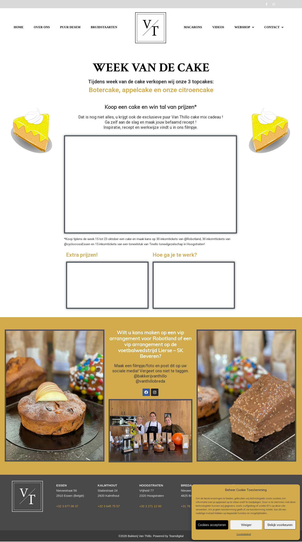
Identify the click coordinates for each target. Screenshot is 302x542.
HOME (18, 27)
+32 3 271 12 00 (150, 506)
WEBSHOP (244, 27)
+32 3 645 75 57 (109, 506)
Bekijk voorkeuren (280, 525)
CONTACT (273, 27)
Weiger (246, 525)
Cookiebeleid (243, 534)
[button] (244, 27)
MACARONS (193, 27)
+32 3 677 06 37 (67, 506)
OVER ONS (42, 27)
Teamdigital (176, 536)
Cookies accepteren (212, 525)
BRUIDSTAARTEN (104, 27)
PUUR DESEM (70, 27)
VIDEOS (218, 27)
